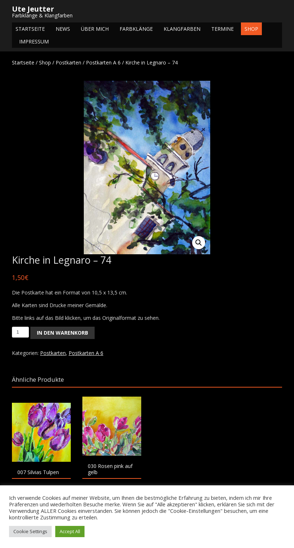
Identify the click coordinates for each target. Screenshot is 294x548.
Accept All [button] (70, 531)
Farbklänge (136, 28)
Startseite (30, 28)
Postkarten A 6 (103, 62)
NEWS (63, 28)
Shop (251, 28)
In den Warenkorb (62, 332)
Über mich (95, 28)
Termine (222, 28)
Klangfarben (182, 28)
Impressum (34, 41)
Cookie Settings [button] (30, 531)
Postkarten (68, 62)
